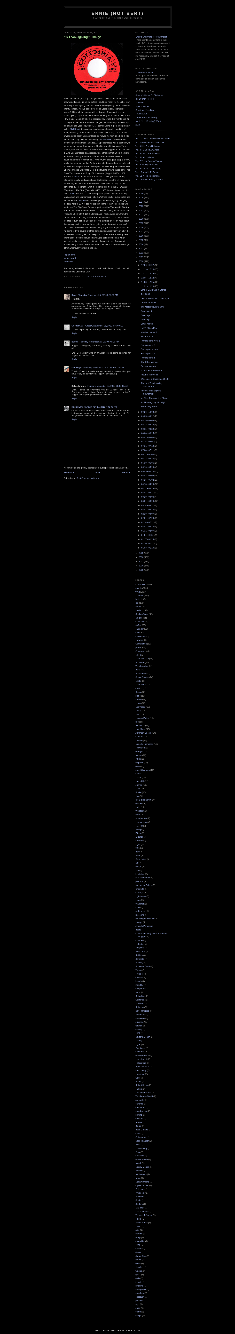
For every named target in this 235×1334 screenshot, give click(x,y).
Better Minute (147, 324)
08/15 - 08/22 (147, 429)
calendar (139, 629)
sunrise (138, 785)
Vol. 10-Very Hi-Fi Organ (146, 172)
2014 (141, 244)
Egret (138, 1044)
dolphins (139, 762)
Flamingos (140, 1048)
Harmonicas (141, 822)
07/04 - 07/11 (147, 450)
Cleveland (140, 636)
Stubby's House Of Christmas (149, 95)
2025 (141, 197)
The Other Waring (149, 362)
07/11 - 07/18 (147, 446)
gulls (137, 1278)
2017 (141, 231)
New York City (142, 658)
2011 (141, 257)
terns (137, 992)
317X (137, 125)
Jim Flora (139, 102)
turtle (137, 807)
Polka (138, 759)
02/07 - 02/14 (147, 526)
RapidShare (69, 255)
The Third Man (142, 1211)
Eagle (138, 681)
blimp (138, 1237)
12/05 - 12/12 (147, 278)
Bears (138, 930)
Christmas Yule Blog (145, 110)
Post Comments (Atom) (88, 478)
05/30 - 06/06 (147, 463)
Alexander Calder (143, 885)
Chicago (139, 892)
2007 (141, 561)
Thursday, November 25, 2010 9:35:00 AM (103, 326)
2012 (141, 253)
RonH (74, 295)
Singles (138, 618)
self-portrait (140, 988)
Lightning (139, 944)
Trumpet (139, 974)
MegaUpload (70, 258)
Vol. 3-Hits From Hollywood (148, 146)
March (138, 1163)
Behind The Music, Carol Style (155, 298)
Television (140, 747)
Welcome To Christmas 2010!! (155, 379)
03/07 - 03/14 (147, 509)
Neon (138, 1178)
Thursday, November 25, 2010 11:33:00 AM (107, 386)
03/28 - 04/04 (147, 497)
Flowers (139, 640)
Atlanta (138, 1122)
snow (137, 1308)
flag (137, 796)
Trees (138, 970)
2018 (141, 227)
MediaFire (68, 261)
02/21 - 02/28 (147, 518)
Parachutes (140, 859)
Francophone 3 (148, 345)
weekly (138, 1029)
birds (137, 599)
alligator (139, 837)
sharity (138, 588)
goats (138, 1274)
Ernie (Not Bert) (118, 13)
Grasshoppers (142, 1055)
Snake (138, 792)
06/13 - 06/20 (147, 458)
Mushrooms (141, 1174)
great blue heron (143, 800)
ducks (138, 814)
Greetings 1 (146, 319)
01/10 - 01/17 (147, 543)
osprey (138, 803)
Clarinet (139, 940)
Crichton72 (77, 326)
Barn (137, 851)
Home (98, 472)
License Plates (142, 718)
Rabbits (139, 955)
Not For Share (147, 336)
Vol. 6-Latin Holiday (144, 157)
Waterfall (139, 904)
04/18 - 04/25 (147, 484)
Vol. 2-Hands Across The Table (149, 142)
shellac (138, 610)
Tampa (138, 1089)
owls (137, 766)
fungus (138, 1271)
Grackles (139, 1155)
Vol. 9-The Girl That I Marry (148, 168)
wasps (138, 1315)
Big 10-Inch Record (144, 99)
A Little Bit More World (151, 370)
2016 (141, 236)
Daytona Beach (142, 1037)
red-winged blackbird (145, 918)
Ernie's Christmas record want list (151, 37)
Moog (138, 829)
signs (137, 844)
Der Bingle (76, 367)
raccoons (139, 915)
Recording (140, 1196)
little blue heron (142, 877)
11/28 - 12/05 (147, 282)
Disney (138, 1040)
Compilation (141, 644)
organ (138, 606)
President (139, 1193)
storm (138, 1311)
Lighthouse (140, 896)
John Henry (140, 1070)
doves (138, 1252)
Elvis (137, 1144)
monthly (139, 985)
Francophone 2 (148, 353)
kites (137, 907)
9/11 (137, 848)
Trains (138, 777)
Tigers (138, 1219)
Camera (139, 736)
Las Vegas (140, 707)
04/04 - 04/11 (147, 492)
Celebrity (139, 621)
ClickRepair (75, 129)
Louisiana (140, 1074)
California (139, 1000)
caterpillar (140, 1241)
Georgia (139, 751)
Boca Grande (141, 1129)
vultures (139, 1118)
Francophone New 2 (150, 341)
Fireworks (140, 725)
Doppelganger (142, 1141)
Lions (138, 900)
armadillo (139, 1100)
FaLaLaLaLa (141, 113)
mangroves (140, 1289)
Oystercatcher (142, 1185)
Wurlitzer (139, 811)
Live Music (140, 729)
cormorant (140, 1107)
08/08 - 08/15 (147, 433)
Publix (138, 1081)
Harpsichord (141, 1059)
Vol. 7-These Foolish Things (148, 161)
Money (138, 1170)
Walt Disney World (144, 1096)
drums (138, 1259)
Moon (138, 655)
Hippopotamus (142, 1066)
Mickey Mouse (142, 1167)
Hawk (138, 703)
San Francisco (142, 1011)
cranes (138, 1248)
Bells (137, 669)
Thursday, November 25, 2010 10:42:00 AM (103, 367)
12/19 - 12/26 (147, 269)
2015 (141, 240)
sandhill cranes (142, 770)
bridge (138, 866)
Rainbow (139, 1007)
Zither (138, 833)
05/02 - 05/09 (147, 475)
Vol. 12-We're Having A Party (149, 179)
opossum (139, 1297)
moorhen (139, 1293)
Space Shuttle (142, 677)
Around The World (149, 374)
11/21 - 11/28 (147, 286)
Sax (137, 863)
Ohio (137, 632)
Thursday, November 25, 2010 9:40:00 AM (99, 342)
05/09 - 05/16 (147, 471)
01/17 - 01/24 (147, 539)
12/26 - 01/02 (147, 265)
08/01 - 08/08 (147, 437)
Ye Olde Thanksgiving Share (154, 398)
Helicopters (140, 1063)
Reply (74, 317)
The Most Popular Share (152, 307)
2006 (141, 565)
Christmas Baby (148, 302)
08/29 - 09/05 (147, 420)
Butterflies (140, 996)
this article (106, 139)
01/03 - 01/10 (147, 548)
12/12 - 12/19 (147, 273)
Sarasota (139, 959)
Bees (137, 855)
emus (138, 1263)
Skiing (138, 710)
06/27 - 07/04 (147, 454)
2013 (141, 248)
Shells (138, 1200)
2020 (141, 219)
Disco (138, 692)
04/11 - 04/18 (147, 488)
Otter (137, 1078)
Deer (137, 788)
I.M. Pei (139, 826)
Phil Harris (140, 1189)
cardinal (139, 977)
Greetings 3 (146, 311)
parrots (138, 1115)
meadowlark (141, 1111)
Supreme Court (142, 966)
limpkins (139, 1286)
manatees (140, 1018)
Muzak (138, 755)
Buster (74, 342)
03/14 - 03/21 (147, 505)
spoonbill (139, 781)
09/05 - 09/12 (147, 416)
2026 (141, 193)
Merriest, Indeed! (149, 332)
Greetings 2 (146, 315)
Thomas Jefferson (143, 1215)
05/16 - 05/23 (147, 467)
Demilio (138, 740)
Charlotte (139, 889)
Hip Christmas (142, 106)
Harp (137, 714)
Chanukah (140, 651)
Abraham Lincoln (143, 733)
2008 (141, 557)
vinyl (137, 592)
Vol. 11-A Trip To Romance (148, 176)
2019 (141, 223)
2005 (141, 570)
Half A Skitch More (149, 328)
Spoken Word (141, 614)
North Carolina (142, 1182)
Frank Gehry (141, 1148)
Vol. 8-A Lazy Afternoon (146, 164)
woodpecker (141, 818)
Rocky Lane (77, 407)
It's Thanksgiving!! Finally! (82, 37)
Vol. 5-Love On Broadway (147, 153)
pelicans (139, 881)
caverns (139, 1104)
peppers (139, 1300)
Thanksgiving (141, 666)
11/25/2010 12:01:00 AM (95, 277)
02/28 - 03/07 (147, 514)
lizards (138, 981)
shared (77, 176)
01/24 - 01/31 (147, 535)
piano (138, 696)
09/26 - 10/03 (147, 412)
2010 (141, 261)
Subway (139, 962)
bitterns (138, 1233)
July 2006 (145, 294)
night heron (140, 911)
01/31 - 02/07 (147, 531)
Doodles (139, 595)
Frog (137, 1152)
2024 (141, 202)
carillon (138, 688)
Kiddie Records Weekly (146, 117)
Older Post (126, 472)
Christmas (140, 584)
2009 (141, 553)
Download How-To (144, 72)
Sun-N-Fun (140, 673)
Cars (137, 1133)
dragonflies (140, 1256)
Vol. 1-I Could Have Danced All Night (152, 138)
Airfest (138, 625)
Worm (138, 1226)
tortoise (138, 1025)
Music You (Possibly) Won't (148, 121)
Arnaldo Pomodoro (144, 926)
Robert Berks (141, 1085)
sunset (138, 699)
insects (138, 1282)
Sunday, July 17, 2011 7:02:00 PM (100, 407)
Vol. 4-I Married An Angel (147, 150)
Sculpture (139, 662)
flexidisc (139, 1267)
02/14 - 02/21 (147, 522)
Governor (139, 1051)
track (72, 193)
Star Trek (139, 1208)
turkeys (138, 922)
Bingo (138, 1126)
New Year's (140, 684)
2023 (141, 206)
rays (137, 1304)
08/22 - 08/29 (147, 424)
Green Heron (141, 1159)
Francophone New (149, 349)
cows (137, 1245)
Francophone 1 (148, 358)
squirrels (139, 1022)
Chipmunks (140, 1137)
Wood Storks (141, 1222)
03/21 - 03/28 (147, 501)
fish (137, 870)
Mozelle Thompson (144, 744)
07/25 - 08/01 (147, 441)
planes (138, 647)
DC (137, 603)
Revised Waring (148, 366)
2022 (141, 210)
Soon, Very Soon (149, 406)
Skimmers (140, 1014)
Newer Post (69, 472)
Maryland (139, 947)
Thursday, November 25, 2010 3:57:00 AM (98, 295)
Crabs (138, 773)
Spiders (139, 1204)
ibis (137, 722)
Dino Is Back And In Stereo (153, 290)
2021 (141, 214)
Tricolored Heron (143, 1092)
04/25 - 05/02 (147, 480)
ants (137, 1230)
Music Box (140, 951)
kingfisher (140, 874)
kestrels (139, 840)
